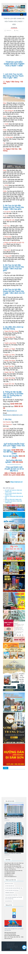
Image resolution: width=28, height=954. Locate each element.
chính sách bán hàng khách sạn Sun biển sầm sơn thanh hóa (13, 898)
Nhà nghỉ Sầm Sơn (10, 944)
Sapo (11, 949)
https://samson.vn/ (16, 482)
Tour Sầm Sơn (14, 27)
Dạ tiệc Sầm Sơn (8, 901)
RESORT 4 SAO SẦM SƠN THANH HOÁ (12, 853)
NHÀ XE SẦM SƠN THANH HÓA (13, 499)
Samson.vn (8, 30)
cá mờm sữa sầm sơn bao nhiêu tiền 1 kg (13, 888)
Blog (17, 30)
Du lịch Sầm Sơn (10, 947)
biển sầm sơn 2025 (9, 883)
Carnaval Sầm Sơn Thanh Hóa (11, 895)
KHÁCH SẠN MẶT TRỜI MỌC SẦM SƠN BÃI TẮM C (13, 818)
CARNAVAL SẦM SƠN (9, 892)
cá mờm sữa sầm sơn (9, 885)
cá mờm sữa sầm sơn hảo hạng (11, 890)
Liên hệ (16, 947)
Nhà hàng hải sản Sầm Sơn (12, 946)
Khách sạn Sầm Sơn (10, 943)
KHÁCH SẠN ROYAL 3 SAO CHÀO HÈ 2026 (13, 835)
